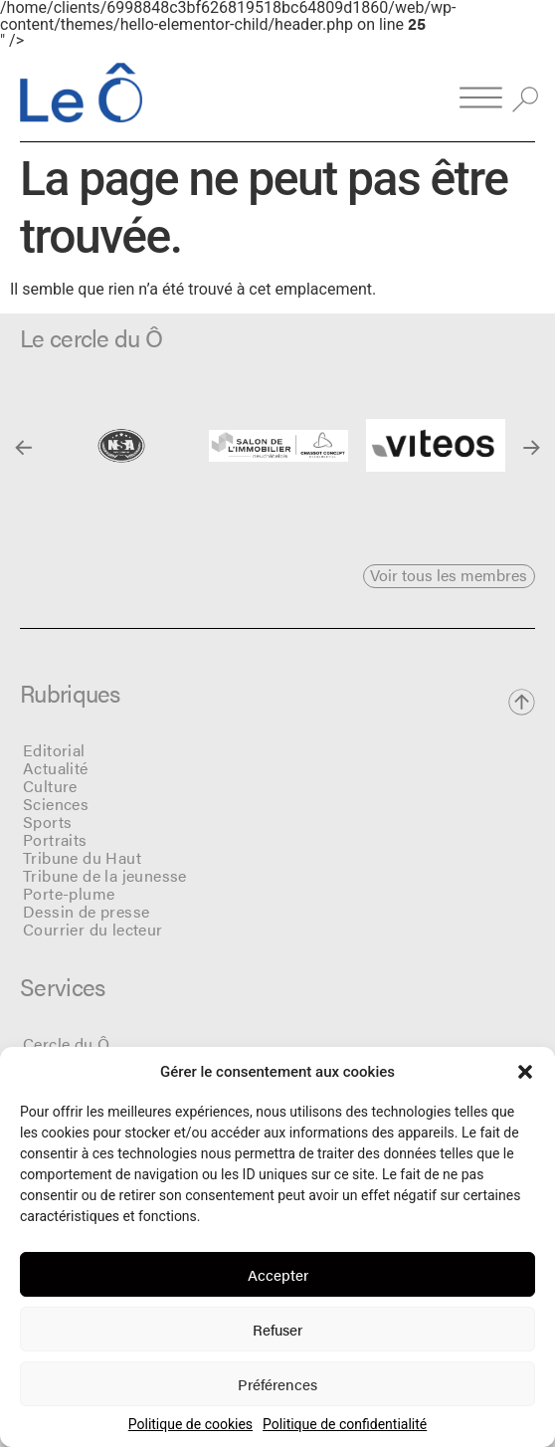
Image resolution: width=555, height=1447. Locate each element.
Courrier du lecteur (93, 929)
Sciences (56, 803)
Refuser (277, 1329)
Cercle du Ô (66, 1043)
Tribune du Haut (82, 857)
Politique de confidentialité (345, 1424)
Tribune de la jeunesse (105, 875)
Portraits (55, 839)
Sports (47, 821)
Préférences (277, 1383)
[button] (525, 1072)
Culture (50, 785)
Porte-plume (68, 893)
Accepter (278, 1274)
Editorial (54, 749)
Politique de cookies (190, 1424)
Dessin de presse (86, 911)
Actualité (56, 767)
